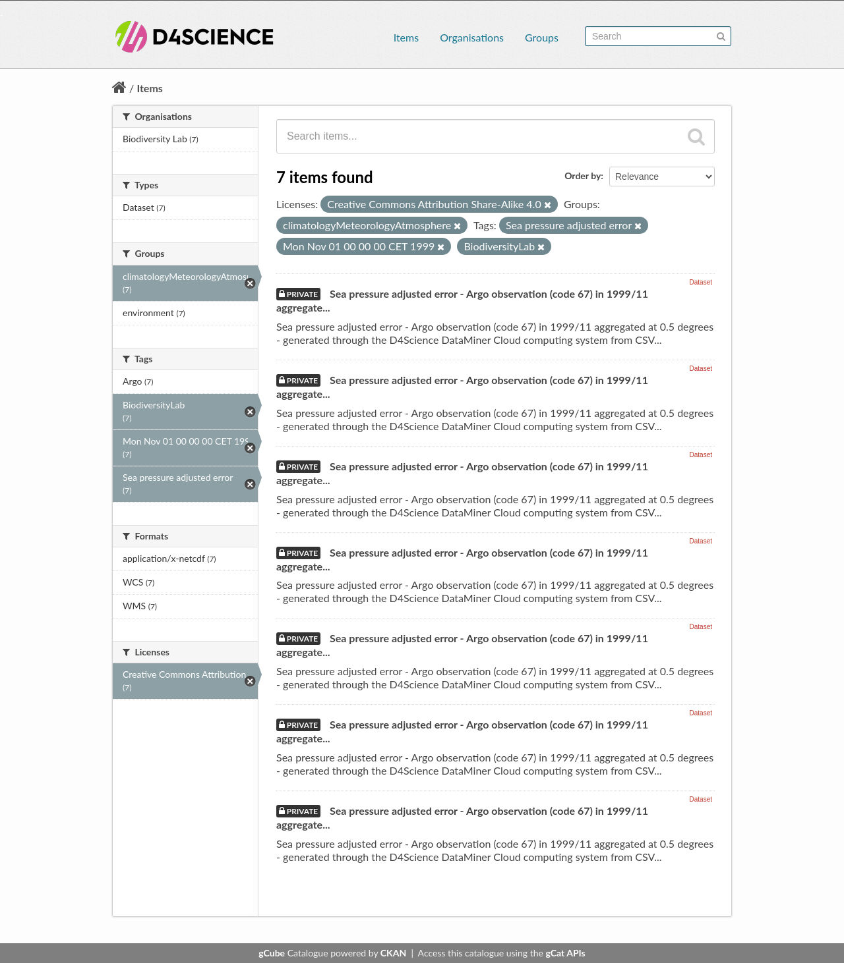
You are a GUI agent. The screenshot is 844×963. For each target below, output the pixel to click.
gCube (271, 952)
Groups (541, 37)
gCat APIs (565, 952)
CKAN (393, 952)
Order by (582, 175)
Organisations (472, 37)
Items (406, 37)
